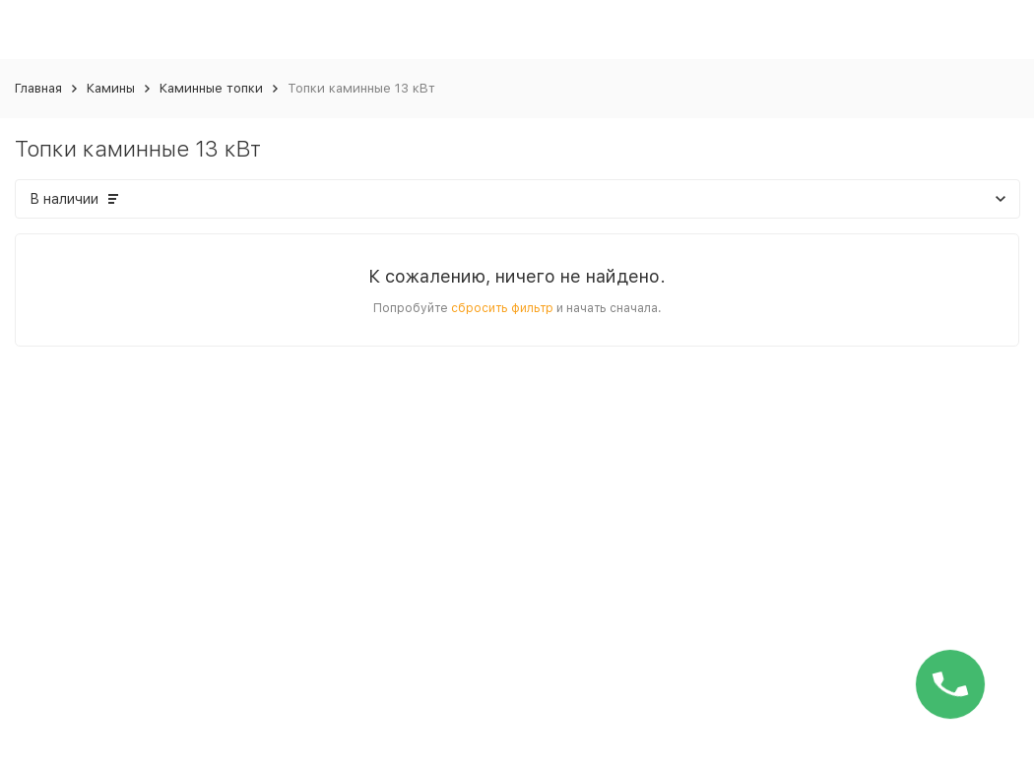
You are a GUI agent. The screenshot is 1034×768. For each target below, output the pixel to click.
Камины (111, 88)
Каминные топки (211, 88)
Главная (38, 88)
